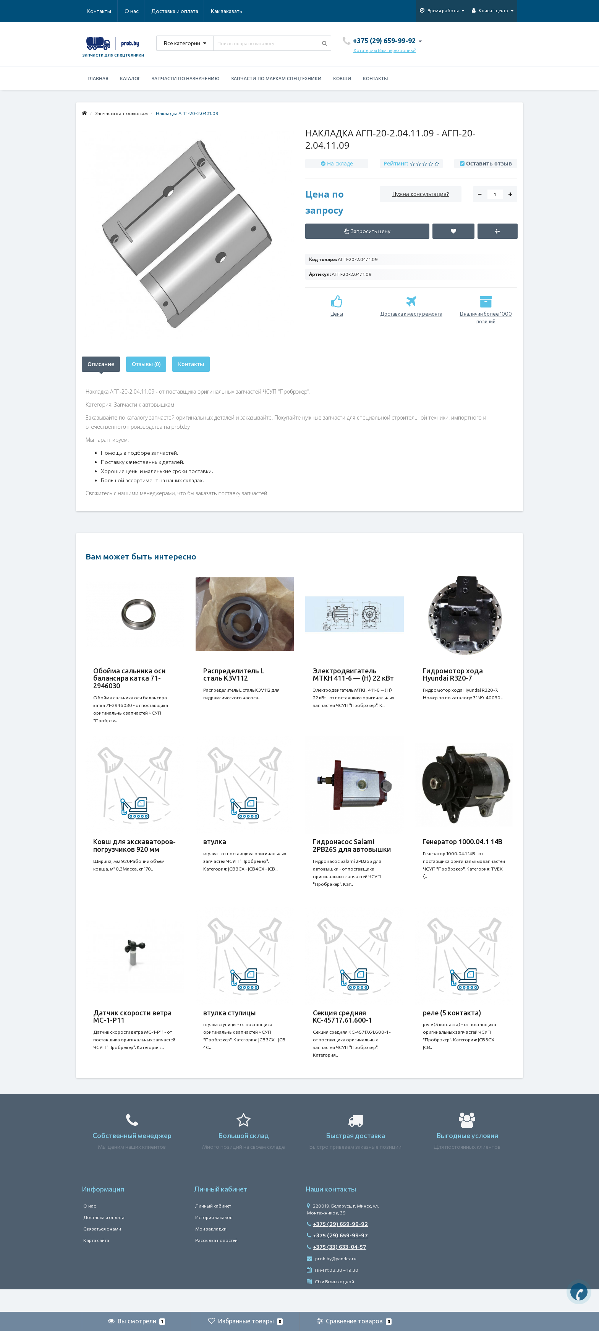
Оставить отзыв (489, 163)
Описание (100, 364)
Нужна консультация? (420, 194)
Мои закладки (211, 1251)
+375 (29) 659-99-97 (337, 1258)
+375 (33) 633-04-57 (336, 1269)
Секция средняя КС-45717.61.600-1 (342, 1031)
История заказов (214, 1240)
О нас (94, 11)
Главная (97, 78)
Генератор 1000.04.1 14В (462, 849)
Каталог (130, 78)
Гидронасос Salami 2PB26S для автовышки (352, 853)
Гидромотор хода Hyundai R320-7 (453, 674)
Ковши (342, 78)
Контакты (231, 11)
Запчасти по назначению (186, 78)
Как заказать (190, 11)
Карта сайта (96, 1263)
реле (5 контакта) (452, 1028)
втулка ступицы (229, 1028)
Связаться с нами (102, 1251)
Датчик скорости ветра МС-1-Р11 (132, 1031)
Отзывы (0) (146, 364)
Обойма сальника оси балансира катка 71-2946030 (129, 678)
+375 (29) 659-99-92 (337, 1246)
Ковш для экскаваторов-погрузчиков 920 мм (134, 853)
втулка (214, 849)
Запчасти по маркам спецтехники (276, 78)
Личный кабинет (213, 1228)
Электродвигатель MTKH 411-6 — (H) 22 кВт (353, 674)
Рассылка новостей (216, 1263)
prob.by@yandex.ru (331, 1281)
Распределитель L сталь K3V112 (233, 674)
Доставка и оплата (137, 11)
